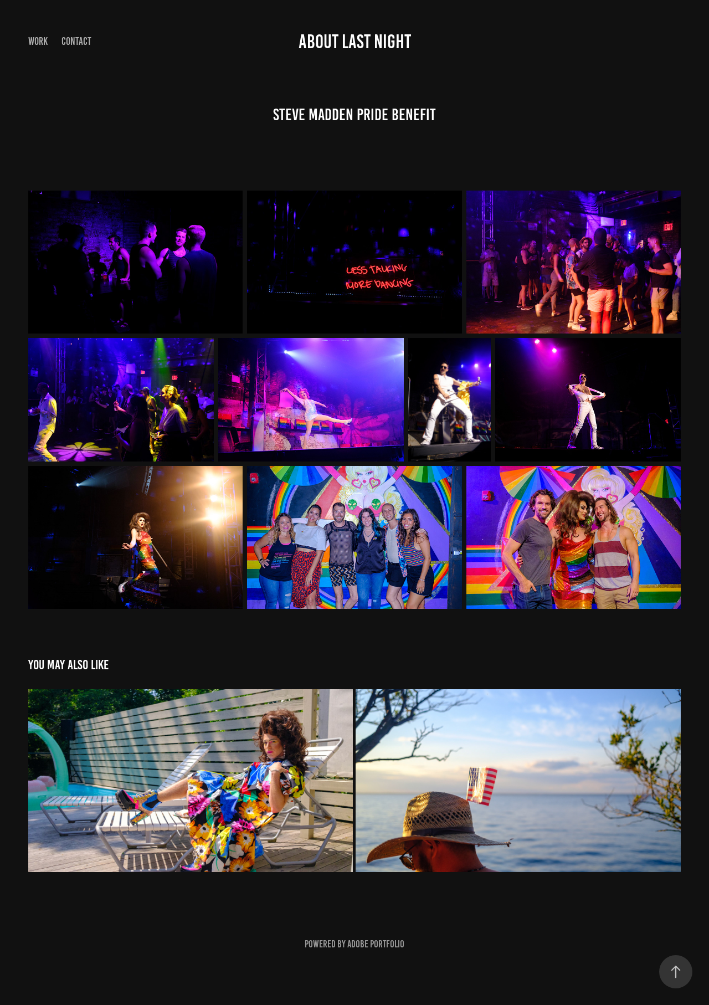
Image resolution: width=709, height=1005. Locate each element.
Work (38, 41)
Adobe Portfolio (375, 944)
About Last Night (355, 41)
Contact (76, 41)
